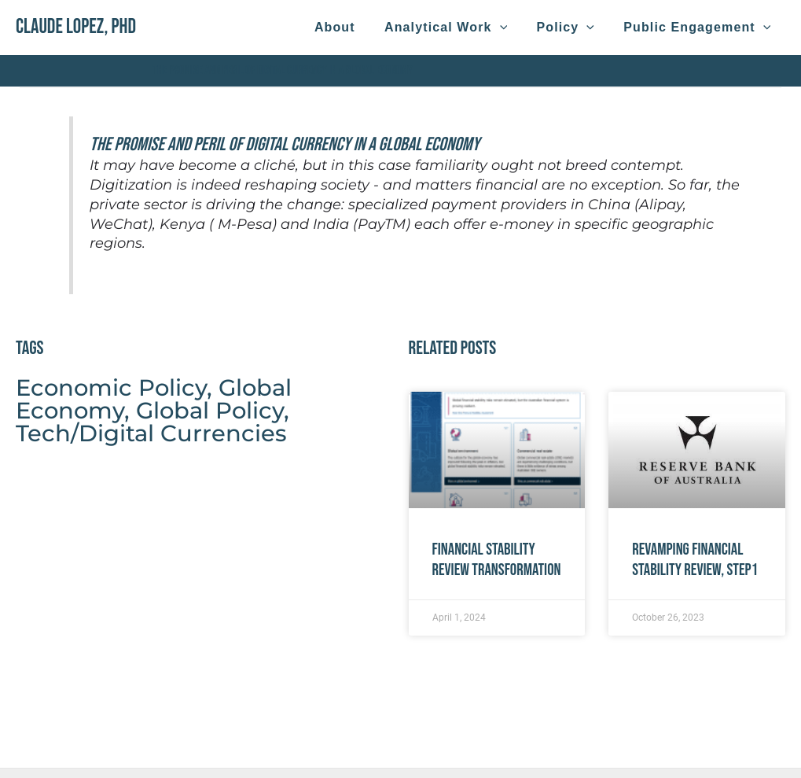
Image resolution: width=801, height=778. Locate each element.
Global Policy (210, 410)
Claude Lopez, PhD (76, 27)
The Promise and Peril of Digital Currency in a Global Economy (284, 144)
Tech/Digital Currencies (151, 433)
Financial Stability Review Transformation (496, 559)
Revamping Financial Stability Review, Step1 (695, 559)
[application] (510, 27)
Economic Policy (111, 387)
